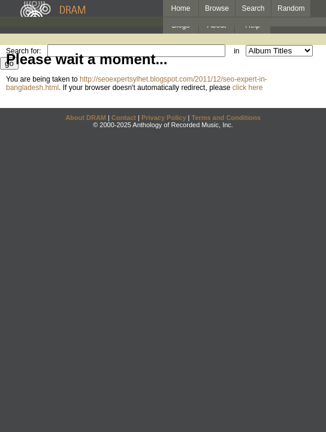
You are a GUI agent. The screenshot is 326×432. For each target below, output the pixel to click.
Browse (217, 8)
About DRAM (85, 117)
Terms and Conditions (226, 117)
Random (290, 8)
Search (253, 8)
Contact (123, 117)
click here (248, 87)
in (236, 51)
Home (180, 8)
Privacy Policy (163, 117)
